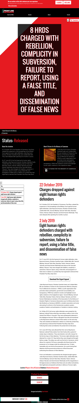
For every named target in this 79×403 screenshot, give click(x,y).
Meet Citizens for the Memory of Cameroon (60, 169)
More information (12, 6)
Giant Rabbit (45, 392)
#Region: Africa (29, 368)
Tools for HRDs (10, 15)
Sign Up (39, 382)
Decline (67, 2)
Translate (75, 20)
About (2, 189)
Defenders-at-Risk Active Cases (58, 399)
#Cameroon (37, 368)
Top (2, 186)
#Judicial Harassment (52, 368)
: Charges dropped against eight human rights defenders (11, 193)
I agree (59, 2)
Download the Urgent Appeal (59, 279)
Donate (29, 15)
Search (68, 15)
